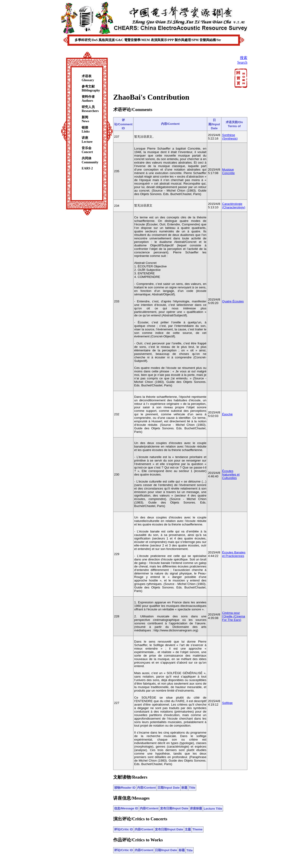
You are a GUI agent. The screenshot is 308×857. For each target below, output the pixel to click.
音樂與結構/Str (210, 40)
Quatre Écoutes (233, 301)
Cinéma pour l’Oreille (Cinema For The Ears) (233, 616)
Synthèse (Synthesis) (230, 136)
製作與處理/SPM (187, 40)
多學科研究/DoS (86, 40)
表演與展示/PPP (163, 40)
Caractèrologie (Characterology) (233, 205)
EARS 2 (87, 168)
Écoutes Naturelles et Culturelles (231, 474)
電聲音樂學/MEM (137, 40)
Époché (227, 414)
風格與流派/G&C (111, 40)
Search (242, 62)
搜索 (243, 58)
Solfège (227, 703)
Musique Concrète (228, 171)
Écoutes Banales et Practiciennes (233, 554)
